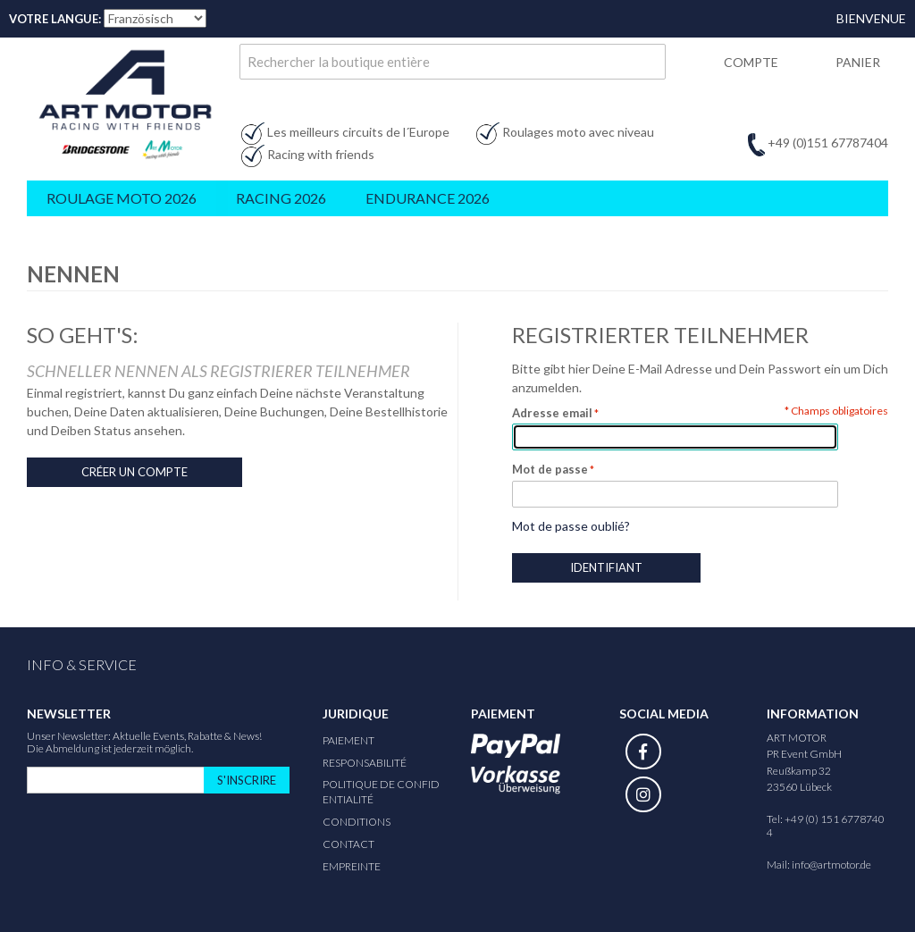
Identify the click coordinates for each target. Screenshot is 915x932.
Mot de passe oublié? (571, 525)
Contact (348, 844)
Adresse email (552, 413)
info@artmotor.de (831, 864)
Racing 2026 (281, 197)
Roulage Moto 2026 (121, 197)
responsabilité (365, 762)
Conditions (356, 821)
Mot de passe (550, 469)
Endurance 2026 (427, 197)
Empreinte (352, 866)
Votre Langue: (55, 19)
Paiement (348, 740)
